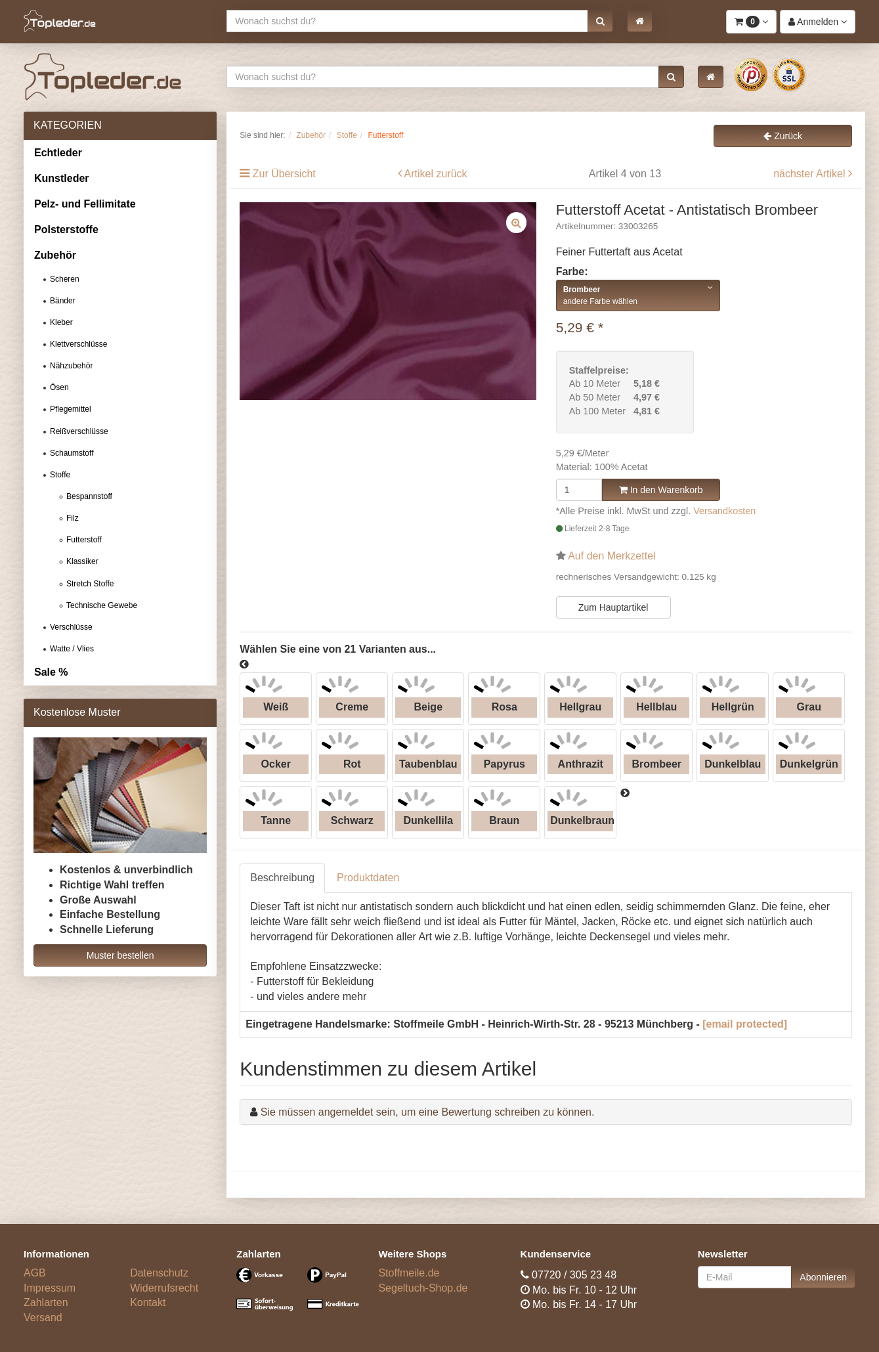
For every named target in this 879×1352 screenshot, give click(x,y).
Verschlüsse (71, 627)
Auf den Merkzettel (611, 555)
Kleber (61, 322)
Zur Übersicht (284, 173)
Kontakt (147, 1302)
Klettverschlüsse (78, 344)
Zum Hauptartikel (613, 607)
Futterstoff (84, 539)
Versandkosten (724, 511)
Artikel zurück (435, 173)
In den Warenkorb (661, 490)
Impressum (49, 1288)
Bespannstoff (89, 496)
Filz (72, 518)
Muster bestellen (120, 955)
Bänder (62, 300)
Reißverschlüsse (79, 431)
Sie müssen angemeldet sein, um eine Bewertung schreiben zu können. (428, 1112)
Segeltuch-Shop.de (422, 1288)
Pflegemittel (70, 409)
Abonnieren (823, 1277)
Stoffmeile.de (408, 1272)
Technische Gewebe (101, 605)
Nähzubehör (71, 365)
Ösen (59, 387)
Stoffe (60, 474)
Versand (43, 1317)
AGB (35, 1272)
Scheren (64, 279)
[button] (600, 21)
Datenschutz (159, 1272)
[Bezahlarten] (297, 1295)
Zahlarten (46, 1302)
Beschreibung (282, 877)
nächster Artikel (810, 173)
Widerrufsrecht (164, 1288)
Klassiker (82, 561)
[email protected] (744, 1024)
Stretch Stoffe (90, 583)
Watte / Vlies (72, 648)
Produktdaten (368, 877)
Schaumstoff (71, 453)
